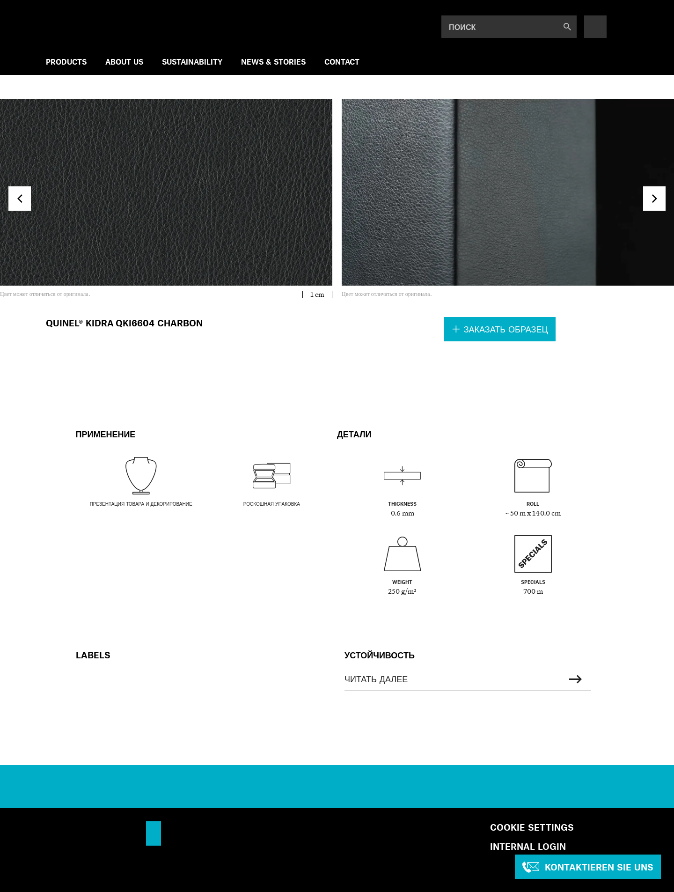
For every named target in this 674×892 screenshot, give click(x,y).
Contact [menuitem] (341, 61)
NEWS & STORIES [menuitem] (273, 61)
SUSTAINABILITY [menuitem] (192, 61)
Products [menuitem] (66, 61)
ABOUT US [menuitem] (124, 61)
